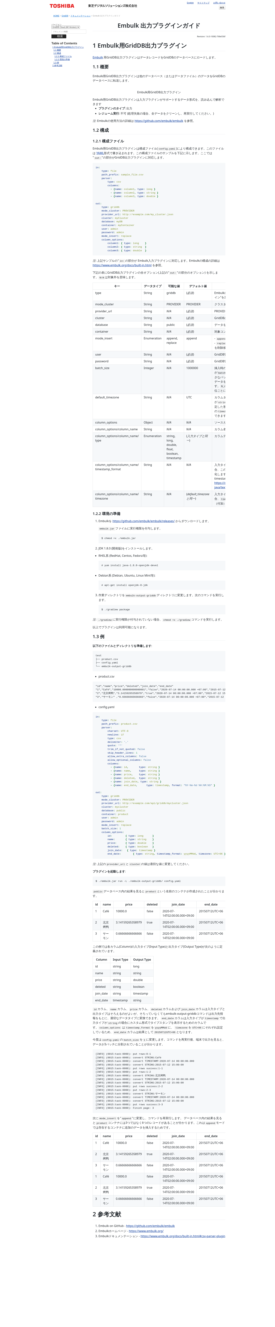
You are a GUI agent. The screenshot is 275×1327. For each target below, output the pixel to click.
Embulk (98, 57)
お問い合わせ (219, 3)
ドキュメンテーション (80, 16)
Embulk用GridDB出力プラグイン (68, 47)
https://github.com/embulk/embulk (159, 190)
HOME (56, 16)
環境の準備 (62, 59)
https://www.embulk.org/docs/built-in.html (122, 334)
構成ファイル (63, 56)
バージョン (56, 24)
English (190, 3)
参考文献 (57, 66)
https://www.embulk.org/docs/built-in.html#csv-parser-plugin (183, 1305)
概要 (57, 50)
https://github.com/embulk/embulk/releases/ (143, 590)
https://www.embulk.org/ (146, 1300)
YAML (100, 222)
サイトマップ (203, 3)
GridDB (65, 16)
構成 (57, 53)
